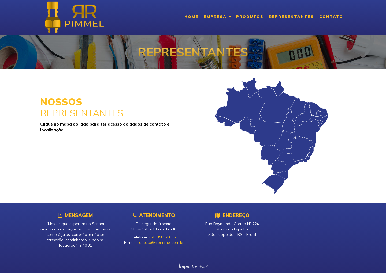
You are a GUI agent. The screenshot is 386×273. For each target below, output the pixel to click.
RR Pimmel (73, 17)
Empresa (217, 16)
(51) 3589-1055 (162, 237)
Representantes (291, 16)
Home (191, 16)
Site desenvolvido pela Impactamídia (193, 266)
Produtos (249, 16)
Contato (331, 16)
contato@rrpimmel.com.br (160, 242)
